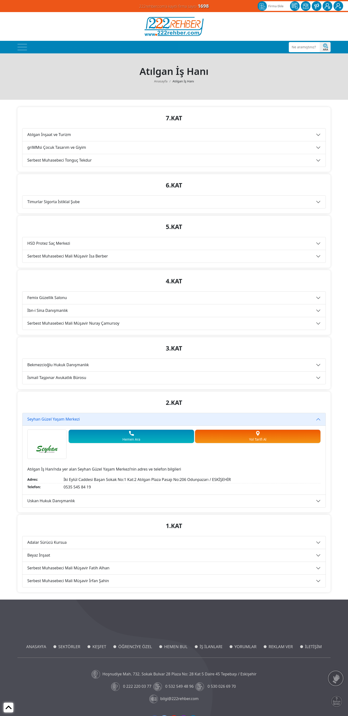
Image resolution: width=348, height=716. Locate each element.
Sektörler (48, 47)
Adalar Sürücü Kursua (47, 542)
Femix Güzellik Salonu (47, 297)
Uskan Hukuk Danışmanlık (51, 500)
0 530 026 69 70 (216, 686)
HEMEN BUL (176, 646)
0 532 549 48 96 (174, 686)
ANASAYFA (36, 646)
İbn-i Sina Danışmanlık (47, 310)
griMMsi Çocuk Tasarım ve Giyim (56, 147)
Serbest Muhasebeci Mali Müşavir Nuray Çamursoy (73, 323)
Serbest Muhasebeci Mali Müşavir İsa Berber (67, 256)
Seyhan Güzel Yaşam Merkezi (53, 419)
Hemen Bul (100, 47)
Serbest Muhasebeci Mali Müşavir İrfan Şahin (68, 580)
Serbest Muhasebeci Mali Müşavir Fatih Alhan (68, 568)
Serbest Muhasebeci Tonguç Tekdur (59, 160)
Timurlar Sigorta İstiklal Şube (53, 201)
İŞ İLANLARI (211, 646)
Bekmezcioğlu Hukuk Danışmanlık (58, 364)
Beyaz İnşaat (38, 555)
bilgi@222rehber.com (174, 699)
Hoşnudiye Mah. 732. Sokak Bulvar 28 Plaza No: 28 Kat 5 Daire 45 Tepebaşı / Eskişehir (174, 674)
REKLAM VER (280, 646)
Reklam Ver (165, 47)
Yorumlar (143, 47)
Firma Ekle (275, 6)
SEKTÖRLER (69, 646)
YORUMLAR (245, 646)
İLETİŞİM (313, 646)
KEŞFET (99, 646)
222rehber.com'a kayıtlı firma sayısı (174, 6)
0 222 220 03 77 (131, 686)
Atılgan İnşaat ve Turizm (49, 134)
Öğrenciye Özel (73, 47)
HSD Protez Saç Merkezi (48, 243)
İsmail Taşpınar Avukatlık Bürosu (56, 377)
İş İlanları (122, 47)
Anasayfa (28, 47)
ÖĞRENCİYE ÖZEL (135, 646)
